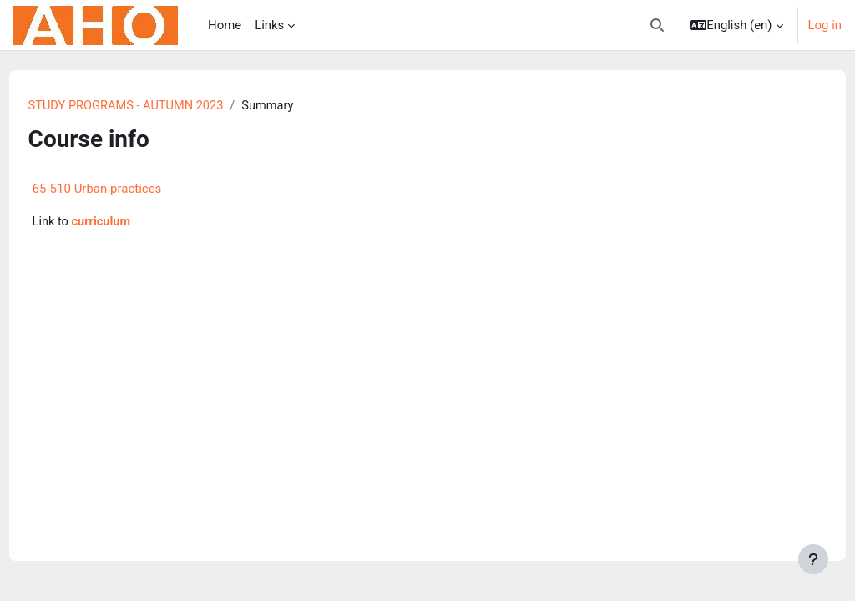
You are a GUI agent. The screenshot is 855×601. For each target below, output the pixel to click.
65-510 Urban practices (128, 189)
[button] (657, 25)
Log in (825, 25)
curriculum (134, 222)
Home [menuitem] (224, 25)
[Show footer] (813, 559)
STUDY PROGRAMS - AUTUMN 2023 (159, 106)
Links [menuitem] (269, 25)
